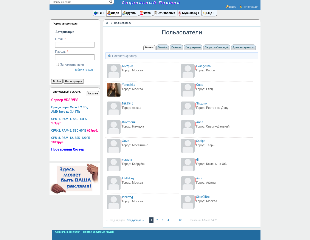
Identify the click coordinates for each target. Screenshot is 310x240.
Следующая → (136, 220)
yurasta (127, 159)
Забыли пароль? (84, 69)
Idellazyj (127, 197)
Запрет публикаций (216, 47)
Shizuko (201, 103)
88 (181, 220)
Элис (125, 141)
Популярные (193, 47)
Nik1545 (127, 103)
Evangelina (203, 66)
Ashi (199, 178)
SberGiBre (202, 196)
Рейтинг (176, 47)
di (197, 159)
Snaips (200, 141)
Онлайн (162, 47)
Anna (199, 122)
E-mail (59, 39)
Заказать (92, 93)
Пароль (60, 51)
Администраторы (243, 47)
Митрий (127, 66)
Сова (199, 84)
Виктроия (129, 122)
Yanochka (128, 84)
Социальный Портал (151, 2)
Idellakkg (128, 178)
